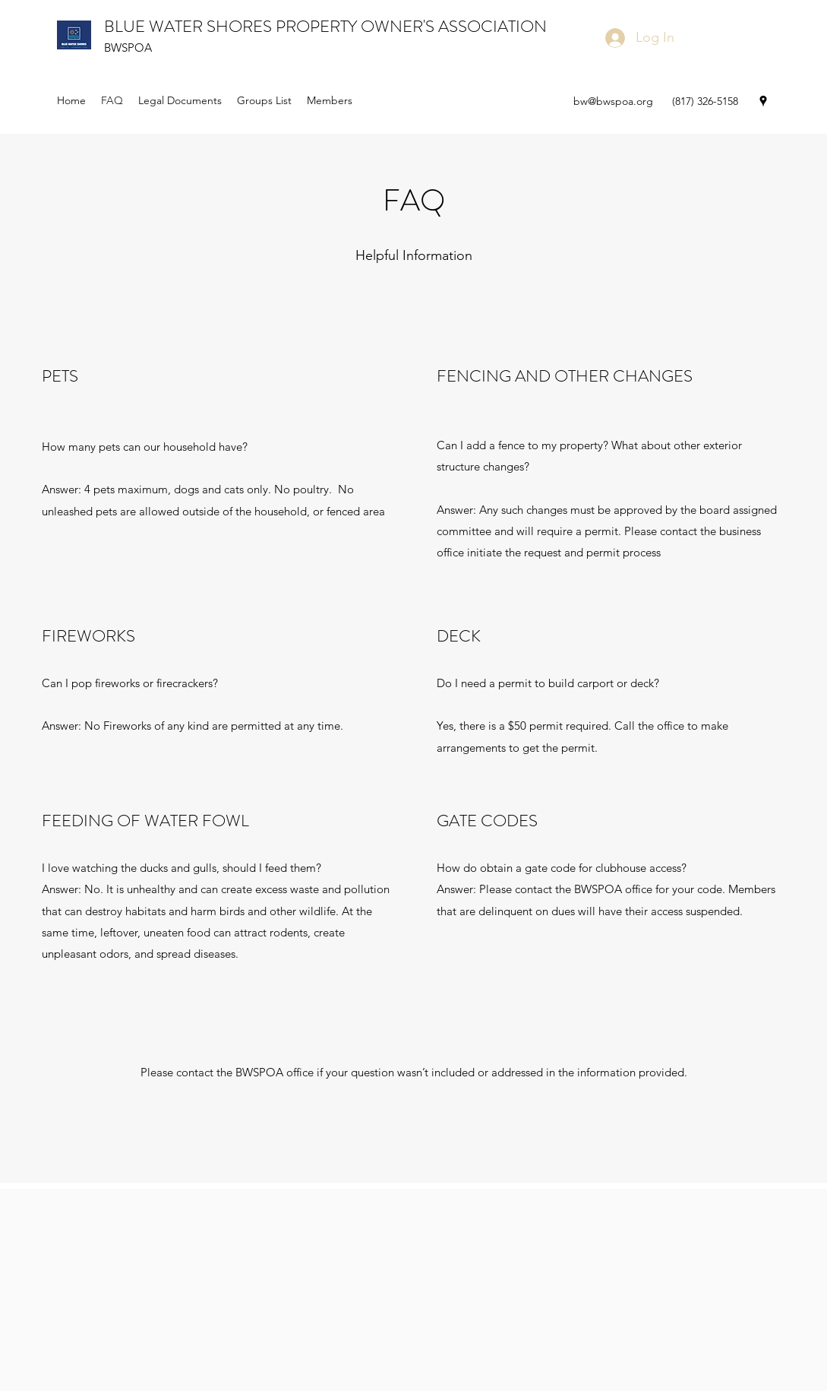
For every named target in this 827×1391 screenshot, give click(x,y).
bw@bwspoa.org (613, 101)
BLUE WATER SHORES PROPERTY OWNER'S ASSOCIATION (325, 26)
